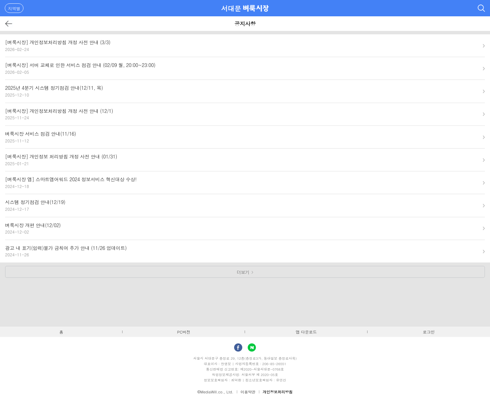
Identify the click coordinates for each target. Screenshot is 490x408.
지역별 (14, 8)
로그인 (429, 332)
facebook (238, 347)
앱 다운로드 (306, 332)
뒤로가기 (9, 23)
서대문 (231, 8)
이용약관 (248, 391)
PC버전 (184, 332)
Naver (252, 347)
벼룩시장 (256, 8)
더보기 (243, 272)
